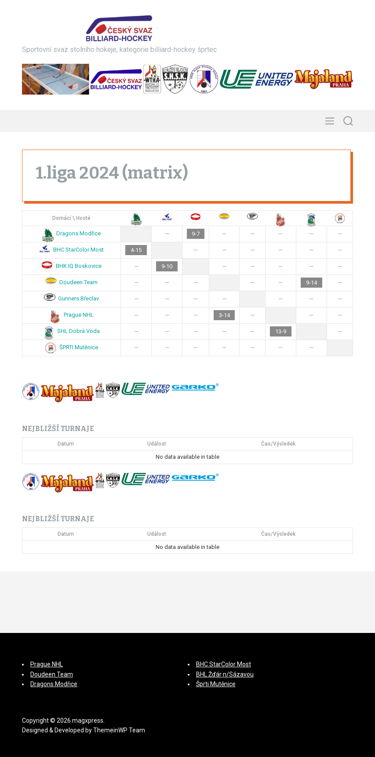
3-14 (224, 315)
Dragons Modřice (71, 233)
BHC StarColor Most (71, 249)
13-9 (280, 331)
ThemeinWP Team (119, 730)
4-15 (136, 250)
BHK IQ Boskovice (71, 266)
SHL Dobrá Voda (71, 331)
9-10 (166, 266)
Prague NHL (71, 314)
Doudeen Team (71, 282)
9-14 (311, 282)
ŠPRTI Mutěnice (71, 347)
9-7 (196, 233)
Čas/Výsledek (278, 444)
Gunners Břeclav (71, 298)
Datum (66, 444)
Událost (156, 444)
